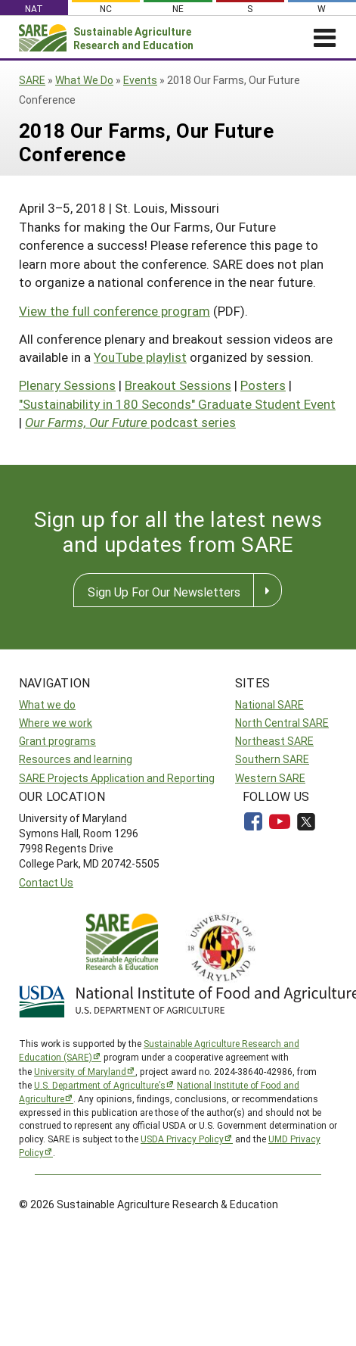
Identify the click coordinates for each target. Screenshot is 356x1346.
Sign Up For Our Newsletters (164, 592)
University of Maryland (80, 1071)
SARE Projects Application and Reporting (117, 778)
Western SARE (270, 778)
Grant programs (57, 741)
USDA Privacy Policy (182, 1139)
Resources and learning (75, 759)
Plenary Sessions (67, 385)
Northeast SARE (274, 741)
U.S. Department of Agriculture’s (100, 1085)
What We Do (84, 80)
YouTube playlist (140, 357)
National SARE (269, 704)
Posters (263, 385)
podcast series (130, 422)
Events (140, 80)
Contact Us (46, 882)
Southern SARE (272, 759)
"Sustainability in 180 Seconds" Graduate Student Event (177, 404)
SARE (32, 80)
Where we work (55, 722)
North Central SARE (282, 722)
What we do (47, 704)
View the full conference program (114, 310)
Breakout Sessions (178, 385)
